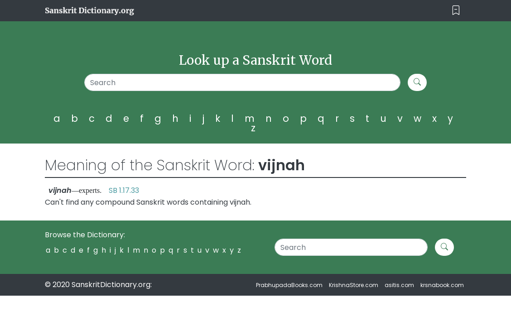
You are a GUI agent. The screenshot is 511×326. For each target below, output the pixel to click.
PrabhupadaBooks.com (289, 285)
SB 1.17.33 (124, 190)
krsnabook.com (442, 285)
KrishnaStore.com (353, 285)
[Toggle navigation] (456, 10)
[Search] (242, 82)
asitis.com (399, 285)
